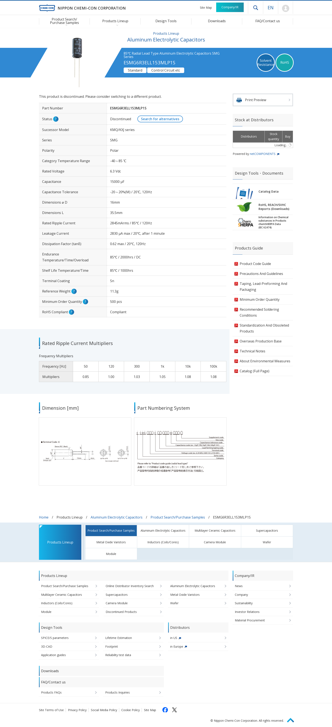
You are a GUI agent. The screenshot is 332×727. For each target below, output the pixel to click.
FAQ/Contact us (267, 21)
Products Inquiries (117, 692)
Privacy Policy (77, 710)
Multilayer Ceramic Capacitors (215, 530)
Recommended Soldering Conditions (259, 312)
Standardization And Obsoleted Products (264, 328)
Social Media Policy (104, 710)
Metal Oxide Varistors (111, 542)
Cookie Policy (130, 710)
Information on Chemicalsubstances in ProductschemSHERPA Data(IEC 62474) (273, 222)
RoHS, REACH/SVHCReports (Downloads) (274, 207)
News (239, 586)
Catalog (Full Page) (254, 371)
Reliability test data (118, 655)
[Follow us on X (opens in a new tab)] (174, 710)
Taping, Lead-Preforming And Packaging (263, 286)
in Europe (176, 646)
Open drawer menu (255, 7)
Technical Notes (252, 351)
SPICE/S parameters (55, 638)
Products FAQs (51, 692)
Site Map (206, 8)
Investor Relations (247, 612)
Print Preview (255, 100)
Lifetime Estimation (118, 638)
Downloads (217, 21)
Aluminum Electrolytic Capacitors (116, 517)
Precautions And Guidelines (261, 273)
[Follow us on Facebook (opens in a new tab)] (165, 710)
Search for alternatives (160, 119)
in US (173, 638)
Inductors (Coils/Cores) (163, 542)
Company (241, 595)
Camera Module (215, 542)
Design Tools (166, 21)
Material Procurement (250, 620)
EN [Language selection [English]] (271, 7)
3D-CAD (46, 646)
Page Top (292, 719)
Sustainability (244, 603)
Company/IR (229, 7)
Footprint (111, 646)
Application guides (53, 655)
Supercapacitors (267, 530)
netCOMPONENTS (262, 154)
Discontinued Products (121, 612)
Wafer (267, 542)
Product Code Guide (255, 263)
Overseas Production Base (261, 341)
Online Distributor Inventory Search (130, 586)
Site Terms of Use (51, 710)
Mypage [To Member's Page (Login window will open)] (285, 8)
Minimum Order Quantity (259, 299)
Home (43, 517)
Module (111, 554)
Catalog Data (269, 191)
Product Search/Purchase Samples (178, 517)
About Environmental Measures (265, 361)
